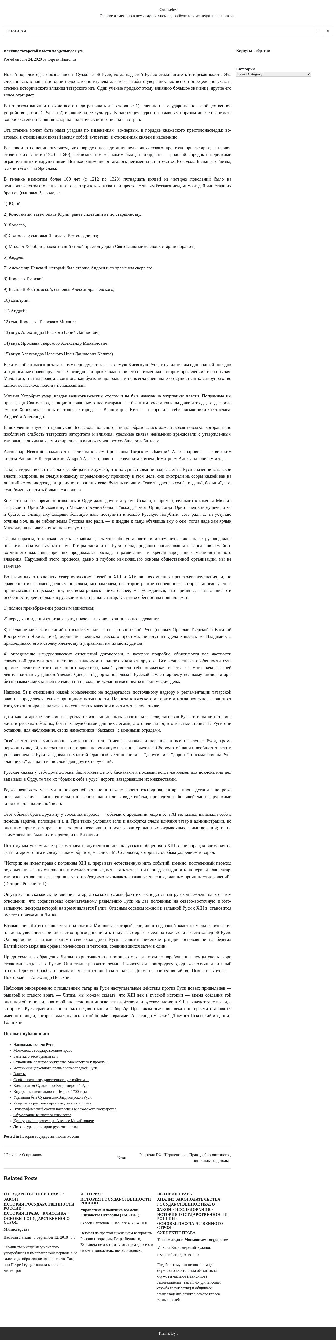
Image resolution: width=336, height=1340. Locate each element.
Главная (16, 31)
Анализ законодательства (188, 1199)
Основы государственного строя (37, 1220)
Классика (54, 1213)
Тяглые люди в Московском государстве (192, 1239)
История (90, 1194)
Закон (11, 1199)
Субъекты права (176, 1233)
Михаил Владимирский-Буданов (184, 1247)
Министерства (16, 1229)
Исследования (192, 1209)
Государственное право (33, 1194)
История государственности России (49, 1136)
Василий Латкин (17, 1237)
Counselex (168, 9)
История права (21, 1213)
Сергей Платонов (62, 59)
